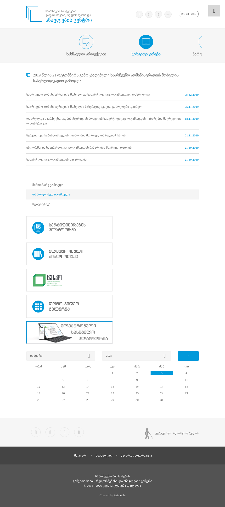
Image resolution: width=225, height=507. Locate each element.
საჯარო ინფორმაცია (136, 455)
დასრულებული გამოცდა (51, 194)
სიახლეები (104, 455)
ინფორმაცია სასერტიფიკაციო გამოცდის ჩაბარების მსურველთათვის (79, 147)
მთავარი (80, 455)
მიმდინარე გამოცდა (47, 185)
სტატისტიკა (41, 204)
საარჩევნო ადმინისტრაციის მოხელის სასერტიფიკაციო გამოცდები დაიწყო (83, 106)
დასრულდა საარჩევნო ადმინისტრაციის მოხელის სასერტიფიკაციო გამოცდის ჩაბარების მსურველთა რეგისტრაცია (103, 121)
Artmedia (119, 495)
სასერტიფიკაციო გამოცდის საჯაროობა (56, 159)
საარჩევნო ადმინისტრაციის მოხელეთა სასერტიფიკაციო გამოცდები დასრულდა (88, 94)
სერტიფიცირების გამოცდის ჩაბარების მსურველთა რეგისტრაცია (76, 135)
